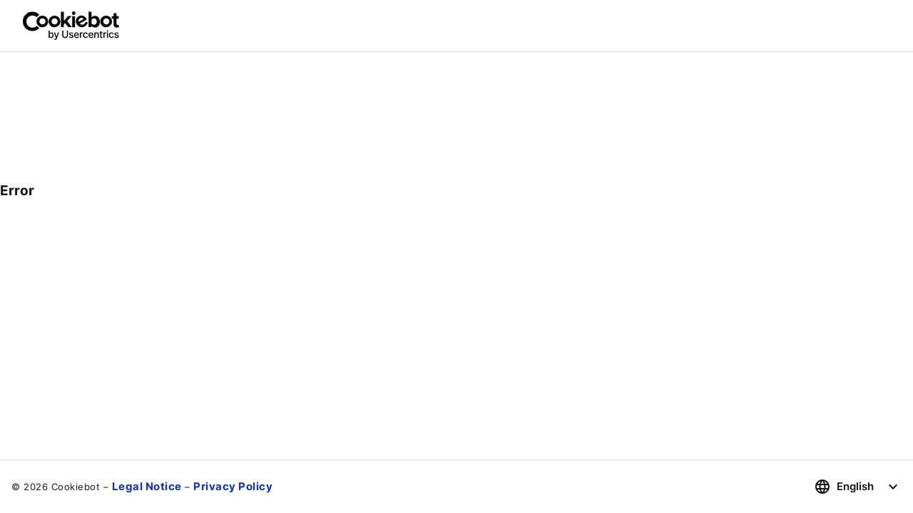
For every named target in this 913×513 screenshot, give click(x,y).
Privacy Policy (232, 486)
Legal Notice (147, 486)
